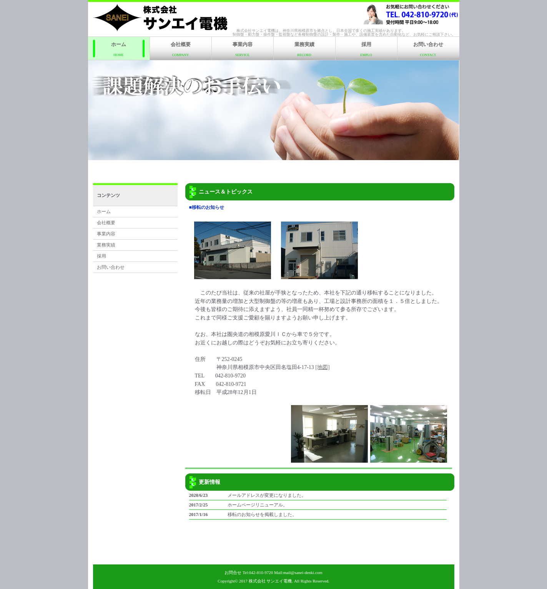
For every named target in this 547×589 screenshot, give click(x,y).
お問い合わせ (428, 49)
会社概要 (181, 49)
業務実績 (304, 49)
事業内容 (243, 49)
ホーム (118, 49)
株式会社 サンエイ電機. (271, 581)
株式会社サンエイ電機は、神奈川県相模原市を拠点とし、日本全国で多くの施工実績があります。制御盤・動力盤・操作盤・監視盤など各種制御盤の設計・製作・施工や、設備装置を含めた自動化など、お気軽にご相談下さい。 (344, 32)
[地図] (322, 367)
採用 (366, 49)
